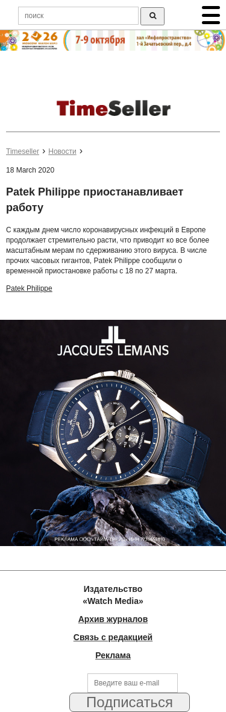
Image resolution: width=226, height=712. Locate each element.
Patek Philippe (29, 288)
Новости (62, 151)
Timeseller (22, 151)
